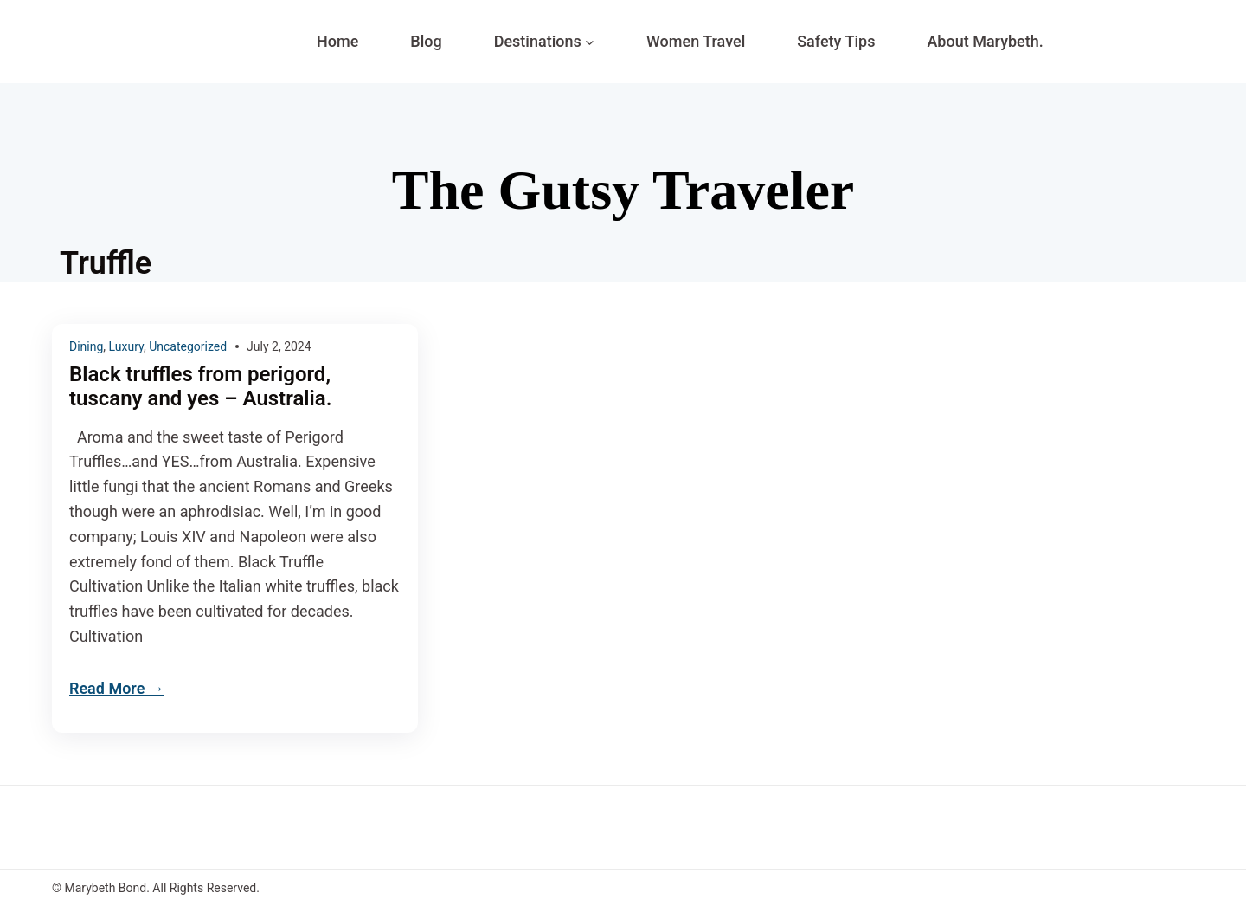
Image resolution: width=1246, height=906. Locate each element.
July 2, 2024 (279, 346)
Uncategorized (188, 346)
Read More (107, 688)
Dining (86, 346)
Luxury (126, 346)
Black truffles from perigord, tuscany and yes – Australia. (200, 387)
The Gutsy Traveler (623, 190)
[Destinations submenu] (589, 42)
